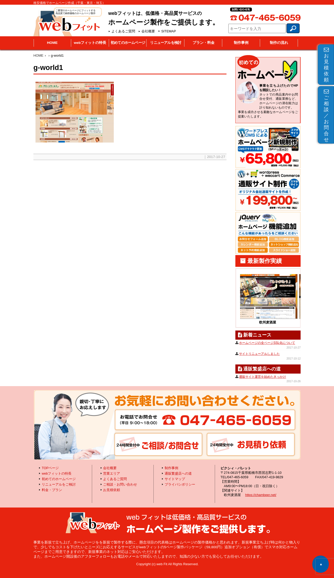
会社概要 (148, 31)
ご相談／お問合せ (326, 115)
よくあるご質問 (123, 31)
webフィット (67, 21)
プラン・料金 (203, 43)
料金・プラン (52, 490)
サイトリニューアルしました (259, 354)
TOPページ (50, 468)
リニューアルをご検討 (59, 484)
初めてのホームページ (128, 43)
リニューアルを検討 (165, 43)
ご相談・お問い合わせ (120, 484)
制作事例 (241, 43)
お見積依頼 (326, 64)
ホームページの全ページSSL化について (267, 343)
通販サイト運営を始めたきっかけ (262, 377)
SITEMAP (168, 31)
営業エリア (111, 473)
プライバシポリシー (180, 484)
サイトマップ (175, 479)
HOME (52, 43)
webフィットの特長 (90, 43)
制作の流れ (279, 43)
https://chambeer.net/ (260, 495)
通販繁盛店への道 (178, 473)
